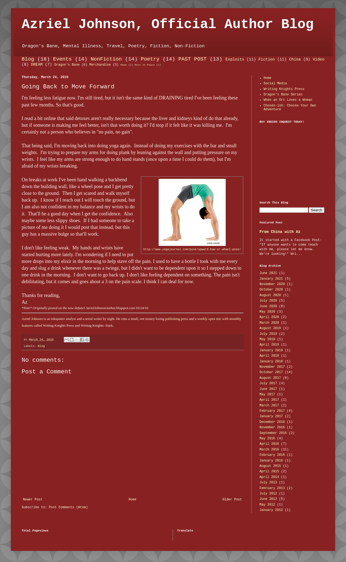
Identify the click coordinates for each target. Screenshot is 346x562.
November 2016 (272, 427)
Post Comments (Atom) (68, 507)
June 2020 (268, 306)
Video (318, 59)
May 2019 (267, 339)
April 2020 (269, 317)
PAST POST (192, 59)
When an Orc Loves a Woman (288, 100)
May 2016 (267, 438)
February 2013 (272, 488)
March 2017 (269, 405)
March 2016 (269, 449)
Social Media (275, 83)
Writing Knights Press (284, 89)
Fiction (266, 59)
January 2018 (271, 361)
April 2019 (269, 345)
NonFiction (106, 59)
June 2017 (268, 389)
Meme (124, 64)
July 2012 (268, 494)
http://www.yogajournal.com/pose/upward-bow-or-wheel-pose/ (192, 249)
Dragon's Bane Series (283, 94)
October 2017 (271, 372)
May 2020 (267, 312)
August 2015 (270, 466)
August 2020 (270, 295)
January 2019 (271, 350)
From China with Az (280, 232)
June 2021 (268, 273)
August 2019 (270, 328)
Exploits (234, 59)
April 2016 (269, 444)
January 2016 (271, 461)
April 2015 (269, 471)
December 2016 (272, 422)
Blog (28, 59)
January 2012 (271, 510)
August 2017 (270, 378)
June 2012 (268, 499)
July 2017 (268, 383)
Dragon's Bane (67, 65)
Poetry (150, 59)
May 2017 (267, 394)
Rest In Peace (145, 64)
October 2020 (271, 290)
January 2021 (271, 279)
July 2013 (268, 482)
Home (133, 499)
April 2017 (269, 400)
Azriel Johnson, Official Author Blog (168, 24)
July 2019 (268, 334)
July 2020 (268, 301)
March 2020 (269, 323)
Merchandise (100, 65)
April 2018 (269, 356)
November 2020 (272, 284)
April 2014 (269, 477)
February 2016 (272, 455)
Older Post (232, 499)
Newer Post (32, 499)
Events (62, 59)
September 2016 (273, 433)
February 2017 (272, 411)
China (295, 59)
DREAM (37, 64)
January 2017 (271, 416)
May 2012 (267, 505)
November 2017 (272, 367)
